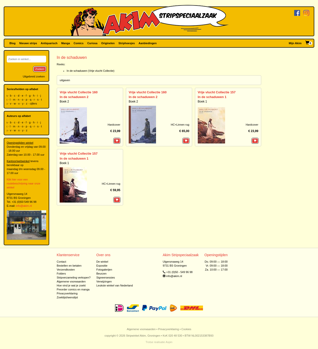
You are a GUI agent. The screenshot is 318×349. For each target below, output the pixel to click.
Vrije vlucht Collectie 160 (78, 92)
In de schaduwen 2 (74, 97)
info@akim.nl (24, 205)
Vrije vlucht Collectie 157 (217, 92)
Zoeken (39, 69)
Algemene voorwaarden (71, 281)
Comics (78, 43)
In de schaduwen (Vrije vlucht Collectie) (90, 70)
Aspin (168, 342)
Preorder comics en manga (73, 289)
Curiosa (92, 43)
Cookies (186, 329)
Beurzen (101, 273)
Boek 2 (64, 101)
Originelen (108, 43)
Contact (61, 261)
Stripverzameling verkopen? (73, 277)
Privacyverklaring (67, 293)
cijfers (34, 103)
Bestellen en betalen (69, 265)
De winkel (102, 261)
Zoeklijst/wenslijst (67, 297)
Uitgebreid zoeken (34, 76)
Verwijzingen (104, 281)
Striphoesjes (127, 43)
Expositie (102, 265)
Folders (61, 273)
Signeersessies (105, 277)
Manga (65, 43)
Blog (12, 43)
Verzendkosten (66, 269)
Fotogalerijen (104, 269)
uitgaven (65, 80)
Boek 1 (202, 101)
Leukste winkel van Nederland (114, 285)
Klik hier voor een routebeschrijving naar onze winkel (23, 183)
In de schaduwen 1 (212, 97)
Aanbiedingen (148, 43)
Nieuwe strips (28, 43)
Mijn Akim (295, 43)
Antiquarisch (49, 43)
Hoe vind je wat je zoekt (71, 285)
